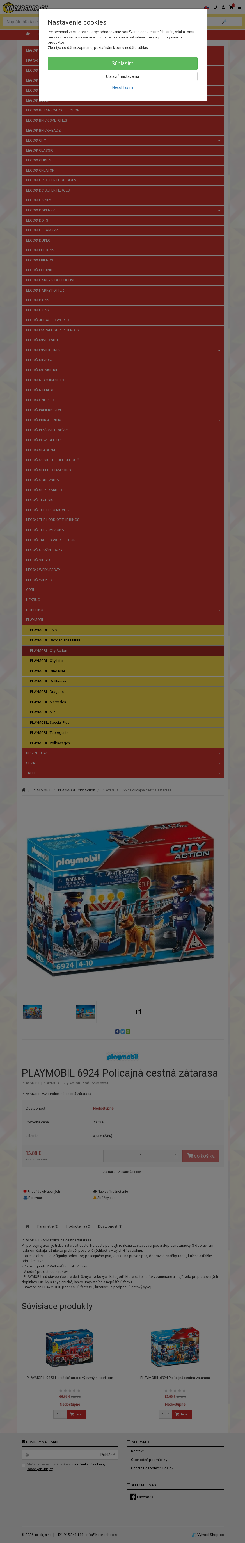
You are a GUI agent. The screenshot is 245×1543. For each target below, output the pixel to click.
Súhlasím (122, 63)
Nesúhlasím (122, 87)
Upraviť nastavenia (122, 76)
